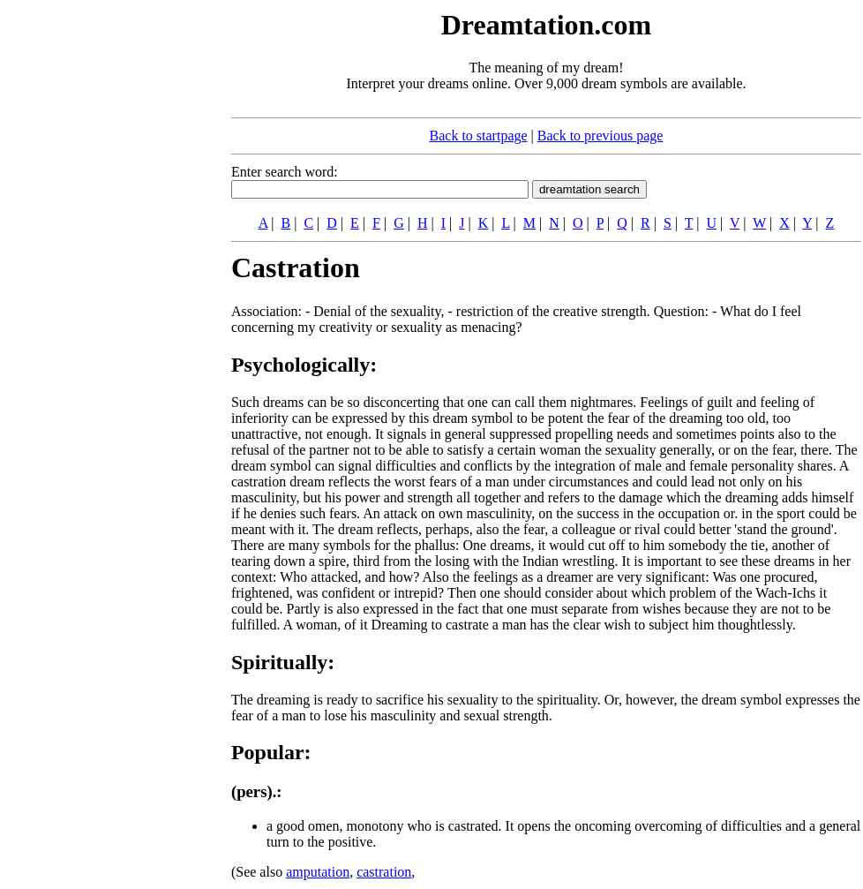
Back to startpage (479, 135)
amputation (317, 871)
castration (383, 871)
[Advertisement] (77, 272)
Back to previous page (600, 135)
